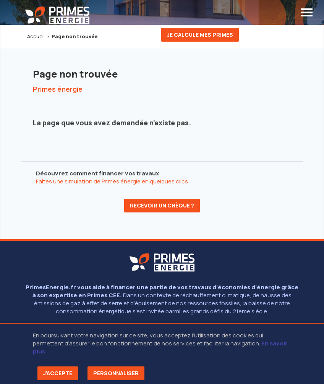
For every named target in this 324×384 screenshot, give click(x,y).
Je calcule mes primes (200, 34)
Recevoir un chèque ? (162, 205)
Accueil (36, 36)
